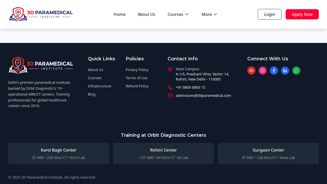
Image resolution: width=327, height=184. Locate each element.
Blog (92, 94)
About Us (146, 14)
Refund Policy (137, 86)
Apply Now (302, 14)
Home (119, 14)
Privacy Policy (137, 69)
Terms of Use (137, 77)
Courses (178, 14)
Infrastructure (99, 86)
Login (269, 14)
